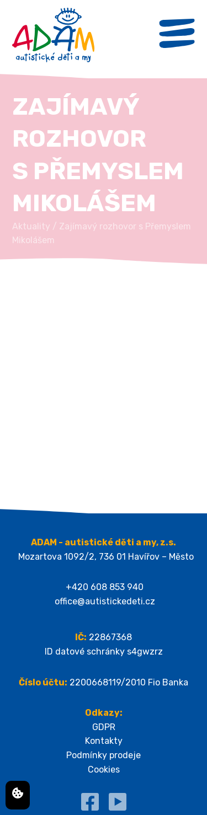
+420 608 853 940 (105, 587)
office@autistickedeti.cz (105, 601)
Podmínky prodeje (103, 755)
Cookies (104, 769)
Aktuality (31, 226)
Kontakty (104, 741)
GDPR (103, 727)
